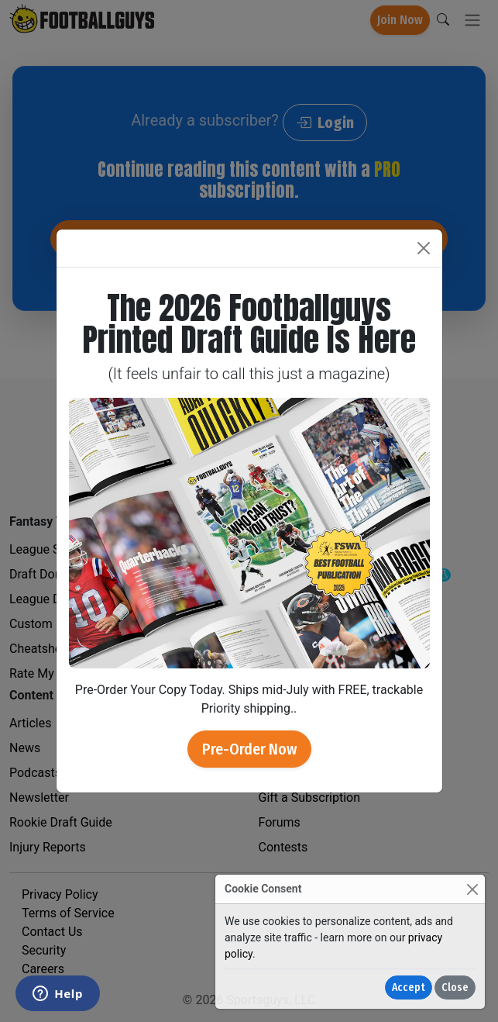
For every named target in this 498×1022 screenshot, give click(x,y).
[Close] (472, 889)
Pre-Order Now (249, 749)
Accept (408, 987)
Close (455, 987)
